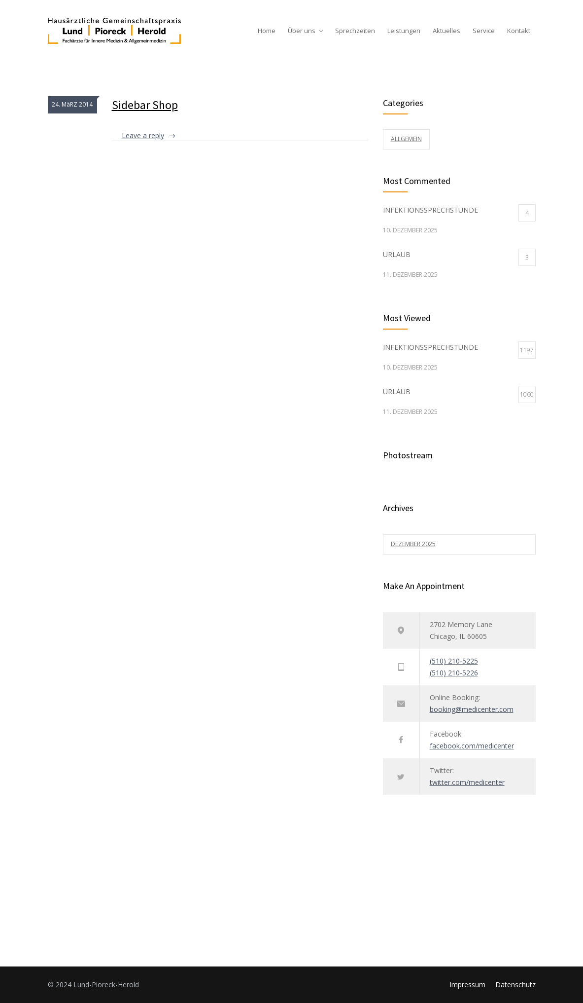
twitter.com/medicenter (467, 782)
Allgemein (406, 139)
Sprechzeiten (355, 30)
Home (266, 30)
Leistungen (403, 30)
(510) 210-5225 (454, 661)
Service (484, 30)
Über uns (301, 30)
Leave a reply (143, 135)
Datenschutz (515, 984)
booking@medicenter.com (472, 709)
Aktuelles (446, 30)
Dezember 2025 (413, 544)
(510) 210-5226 (454, 672)
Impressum (467, 984)
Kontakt (518, 30)
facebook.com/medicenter (472, 745)
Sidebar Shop (145, 104)
